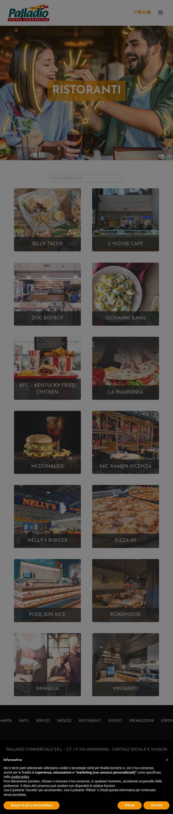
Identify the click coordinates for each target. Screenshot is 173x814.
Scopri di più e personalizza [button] (31, 805)
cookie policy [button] (20, 777)
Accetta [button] (156, 805)
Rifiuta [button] (130, 805)
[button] (167, 759)
